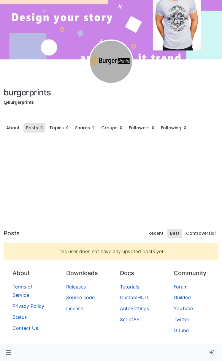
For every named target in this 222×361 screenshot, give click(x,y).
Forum (181, 287)
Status (19, 317)
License (74, 308)
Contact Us (25, 328)
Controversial (201, 233)
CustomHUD (134, 297)
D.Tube (181, 330)
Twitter (181, 319)
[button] (8, 353)
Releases (76, 287)
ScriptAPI (130, 319)
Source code (80, 297)
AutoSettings (134, 308)
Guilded (182, 297)
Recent (156, 233)
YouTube (183, 308)
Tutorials (129, 287)
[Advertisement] (111, 181)
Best (175, 233)
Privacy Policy (28, 306)
